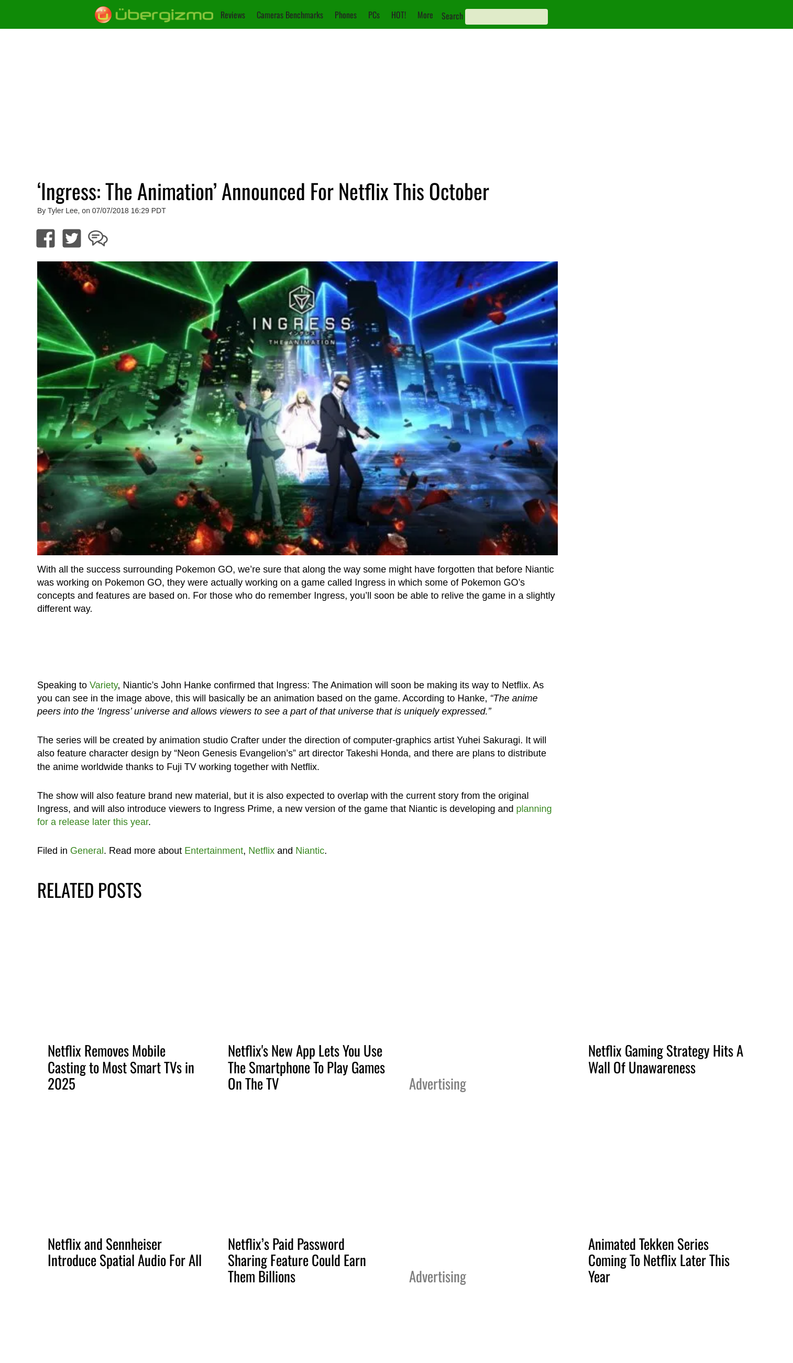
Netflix (261, 850)
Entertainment (213, 850)
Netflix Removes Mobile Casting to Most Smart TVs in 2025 (121, 1066)
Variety (103, 685)
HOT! (398, 14)
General (87, 850)
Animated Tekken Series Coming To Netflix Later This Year (659, 1260)
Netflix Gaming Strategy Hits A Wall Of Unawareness (665, 1058)
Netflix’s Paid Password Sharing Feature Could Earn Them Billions (297, 1260)
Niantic (309, 850)
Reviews (233, 14)
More (425, 14)
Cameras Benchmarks (290, 14)
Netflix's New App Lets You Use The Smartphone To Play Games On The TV (306, 1066)
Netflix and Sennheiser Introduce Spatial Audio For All (125, 1251)
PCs (374, 14)
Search (452, 15)
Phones (346, 14)
